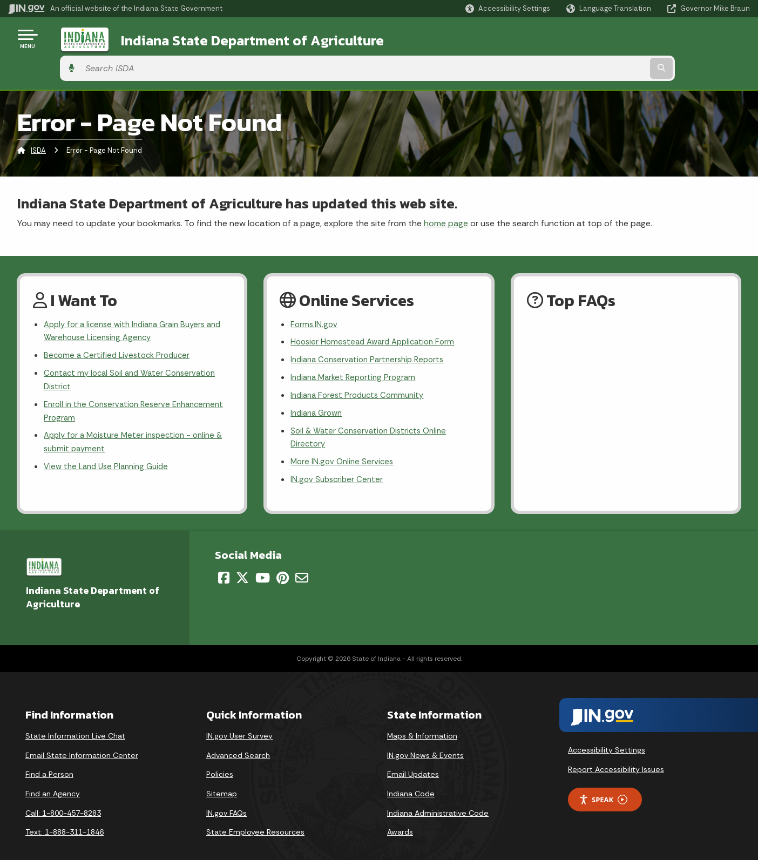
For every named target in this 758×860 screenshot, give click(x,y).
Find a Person (49, 757)
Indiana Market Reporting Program (356, 352)
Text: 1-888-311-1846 (64, 815)
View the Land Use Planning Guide (110, 449)
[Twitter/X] (242, 560)
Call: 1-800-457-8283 (63, 796)
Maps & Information (422, 719)
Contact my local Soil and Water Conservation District (135, 356)
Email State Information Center (81, 738)
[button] (507, 8)
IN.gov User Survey (239, 719)
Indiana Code (411, 777)
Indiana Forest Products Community (361, 372)
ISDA (38, 121)
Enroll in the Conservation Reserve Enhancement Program (110, 390)
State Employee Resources (255, 815)
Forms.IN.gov (314, 296)
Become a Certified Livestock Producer (120, 329)
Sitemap (221, 777)
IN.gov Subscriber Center (338, 462)
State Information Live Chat (75, 719)
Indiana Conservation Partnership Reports (372, 334)
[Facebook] (223, 560)
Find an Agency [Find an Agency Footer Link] (52, 777)
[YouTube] (262, 560)
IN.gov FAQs (226, 796)
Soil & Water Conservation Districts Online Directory (372, 417)
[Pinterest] (282, 560)
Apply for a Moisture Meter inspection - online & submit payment (134, 423)
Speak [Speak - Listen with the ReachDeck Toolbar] (603, 782)
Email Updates (413, 757)
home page (446, 193)
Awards (400, 815)
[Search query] (664, 38)
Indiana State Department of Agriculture (236, 38)
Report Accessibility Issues (616, 752)
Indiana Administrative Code (438, 796)
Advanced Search (238, 738)
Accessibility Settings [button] (606, 733)
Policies (219, 757)
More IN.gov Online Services (343, 443)
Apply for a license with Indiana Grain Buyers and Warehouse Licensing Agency (130, 303)
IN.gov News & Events (425, 738)
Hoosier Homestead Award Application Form (377, 315)
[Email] (301, 560)
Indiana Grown (318, 391)
